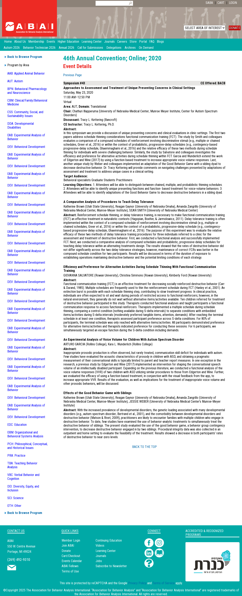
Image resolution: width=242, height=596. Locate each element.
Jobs (99, 561)
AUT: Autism (15, 81)
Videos (100, 545)
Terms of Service (164, 583)
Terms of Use (70, 571)
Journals (101, 556)
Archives (130, 48)
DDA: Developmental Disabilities (20, 125)
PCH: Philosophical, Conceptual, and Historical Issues (27, 446)
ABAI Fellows (70, 566)
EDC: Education (17, 425)
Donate (66, 551)
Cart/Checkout (71, 556)
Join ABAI (68, 545)
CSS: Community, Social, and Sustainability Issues (25, 114)
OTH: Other (14, 506)
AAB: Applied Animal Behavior (26, 73)
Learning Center (106, 551)
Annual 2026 (66, 48)
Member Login (71, 540)
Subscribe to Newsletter (111, 566)
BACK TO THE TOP (144, 447)
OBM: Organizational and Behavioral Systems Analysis (25, 434)
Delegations (113, 48)
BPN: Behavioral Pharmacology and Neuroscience (27, 91)
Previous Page (72, 75)
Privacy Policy (137, 583)
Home (8, 41)
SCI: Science (15, 498)
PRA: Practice (16, 455)
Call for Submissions (90, 48)
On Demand (146, 48)
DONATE (234, 28)
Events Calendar (72, 561)
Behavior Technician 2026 (39, 48)
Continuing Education (109, 540)
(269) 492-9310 (18, 559)
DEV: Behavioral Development (26, 147)
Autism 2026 (12, 48)
